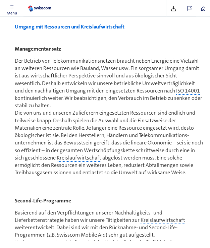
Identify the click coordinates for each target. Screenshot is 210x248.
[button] (11, 8)
